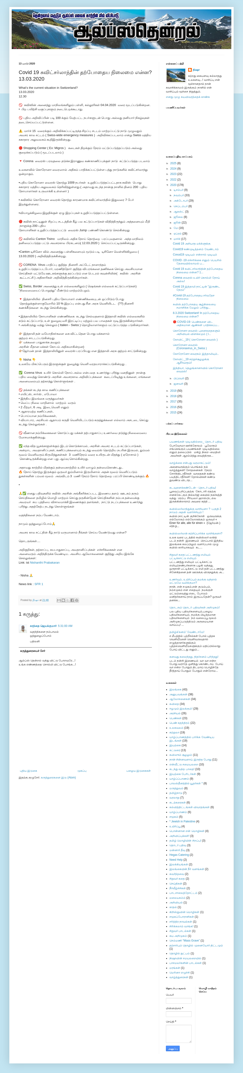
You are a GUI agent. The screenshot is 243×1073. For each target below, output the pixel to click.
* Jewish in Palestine (182, 821)
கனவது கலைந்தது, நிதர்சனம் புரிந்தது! (193, 656)
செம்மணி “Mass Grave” (184, 940)
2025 (173, 163)
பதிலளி (35, 641)
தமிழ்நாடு (175, 793)
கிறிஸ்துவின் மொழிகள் (184, 912)
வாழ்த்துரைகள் (178, 977)
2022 (173, 179)
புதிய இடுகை (28, 770)
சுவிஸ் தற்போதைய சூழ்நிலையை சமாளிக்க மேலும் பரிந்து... (194, 306)
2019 (173, 390)
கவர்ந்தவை (176, 874)
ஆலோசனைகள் (179, 699)
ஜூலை (179, 217)
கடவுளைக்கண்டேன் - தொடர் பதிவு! (192, 487)
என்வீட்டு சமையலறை (183, 764)
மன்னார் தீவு (177, 850)
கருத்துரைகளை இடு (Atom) (58, 777)
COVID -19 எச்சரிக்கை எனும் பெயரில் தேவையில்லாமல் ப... (197, 262)
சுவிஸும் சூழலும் (180, 755)
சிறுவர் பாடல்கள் (180, 931)
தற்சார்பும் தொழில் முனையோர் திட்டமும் (196, 945)
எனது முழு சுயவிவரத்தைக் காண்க (188, 97)
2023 (173, 174)
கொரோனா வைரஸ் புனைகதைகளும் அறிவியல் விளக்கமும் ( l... (196, 332)
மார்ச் (177, 239)
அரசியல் (175, 713)
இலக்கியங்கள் (178, 864)
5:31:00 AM (65, 626)
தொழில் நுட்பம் (179, 953)
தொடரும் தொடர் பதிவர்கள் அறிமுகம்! (194, 607)
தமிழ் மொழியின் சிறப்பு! (185, 840)
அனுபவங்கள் (178, 694)
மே (176, 228)
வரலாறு (174, 797)
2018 (173, 396)
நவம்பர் (179, 195)
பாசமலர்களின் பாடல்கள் (185, 963)
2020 (173, 185)
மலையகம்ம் (177, 897)
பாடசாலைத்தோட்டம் (183, 893)
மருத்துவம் (176, 788)
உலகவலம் (176, 727)
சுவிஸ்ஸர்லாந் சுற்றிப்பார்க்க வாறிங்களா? (195, 533)
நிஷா (196, 69)
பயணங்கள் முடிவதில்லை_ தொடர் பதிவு (195, 441)
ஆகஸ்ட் (179, 211)
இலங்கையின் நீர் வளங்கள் (186, 869)
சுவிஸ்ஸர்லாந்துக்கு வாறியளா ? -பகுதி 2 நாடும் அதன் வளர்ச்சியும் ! (195, 510)
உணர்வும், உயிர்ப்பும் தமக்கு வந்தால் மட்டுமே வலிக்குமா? (193, 581)
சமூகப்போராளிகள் (181, 916)
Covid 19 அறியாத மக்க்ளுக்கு (192, 243)
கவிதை (174, 704)
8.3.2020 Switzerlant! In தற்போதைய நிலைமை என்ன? (196, 314)
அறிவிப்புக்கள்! (179, 836)
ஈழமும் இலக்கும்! (181, 708)
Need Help (176, 859)
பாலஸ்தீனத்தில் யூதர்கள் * (186, 783)
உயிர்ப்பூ (175, 826)
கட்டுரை (174, 750)
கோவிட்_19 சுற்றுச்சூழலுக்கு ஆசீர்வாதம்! (191, 361)
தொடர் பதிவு (177, 845)
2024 (173, 168)
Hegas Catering (179, 854)
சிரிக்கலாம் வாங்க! (181, 926)
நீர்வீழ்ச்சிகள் (177, 888)
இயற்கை (175, 745)
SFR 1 (38, 584)
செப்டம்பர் (181, 206)
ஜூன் (178, 222)
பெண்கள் (175, 718)
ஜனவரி (179, 383)
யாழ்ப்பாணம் (178, 812)
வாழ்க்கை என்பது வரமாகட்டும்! (190, 463)
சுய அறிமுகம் (178, 936)
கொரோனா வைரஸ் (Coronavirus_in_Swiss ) (190, 346)
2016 (173, 407)
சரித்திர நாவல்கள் (180, 921)
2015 (173, 412)
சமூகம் (173, 816)
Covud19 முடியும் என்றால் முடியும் (195, 254)
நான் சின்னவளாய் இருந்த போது (190, 759)
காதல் (173, 907)
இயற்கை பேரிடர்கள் (182, 774)
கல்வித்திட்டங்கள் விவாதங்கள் (189, 807)
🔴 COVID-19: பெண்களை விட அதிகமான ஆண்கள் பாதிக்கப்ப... (196, 323)
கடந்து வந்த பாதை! (181, 769)
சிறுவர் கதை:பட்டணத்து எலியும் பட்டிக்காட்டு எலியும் (190, 556)
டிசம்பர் (179, 190)
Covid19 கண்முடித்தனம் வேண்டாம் (196, 249)
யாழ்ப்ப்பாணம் (179, 778)
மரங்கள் (174, 968)
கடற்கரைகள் (177, 802)
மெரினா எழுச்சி (179, 972)
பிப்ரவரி (179, 378)
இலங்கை (175, 689)
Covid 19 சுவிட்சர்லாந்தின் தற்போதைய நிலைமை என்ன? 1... (198, 270)
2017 (173, 401)
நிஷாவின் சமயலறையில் (185, 958)
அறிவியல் (176, 902)
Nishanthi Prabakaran (45, 562)
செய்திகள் (175, 883)
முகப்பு (81, 770)
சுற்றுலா (174, 732)
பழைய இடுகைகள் (138, 770)
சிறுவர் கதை (177, 878)
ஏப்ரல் (178, 233)
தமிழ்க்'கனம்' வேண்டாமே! (186, 632)
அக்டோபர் (181, 200)
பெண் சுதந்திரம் (179, 723)
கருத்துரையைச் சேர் (32, 651)
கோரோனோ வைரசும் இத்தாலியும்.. (196, 353)
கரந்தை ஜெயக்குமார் (43, 626)
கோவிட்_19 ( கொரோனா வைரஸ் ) (195, 339)
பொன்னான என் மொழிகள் (186, 831)
